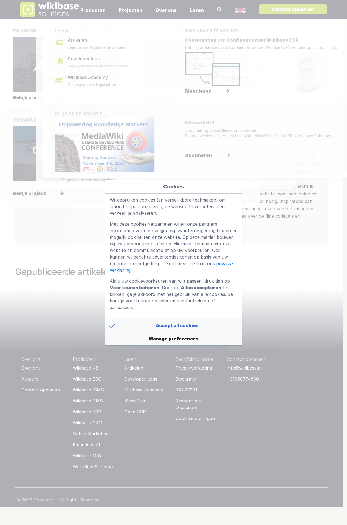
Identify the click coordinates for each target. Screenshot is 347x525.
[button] (173, 326)
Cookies (173, 186)
